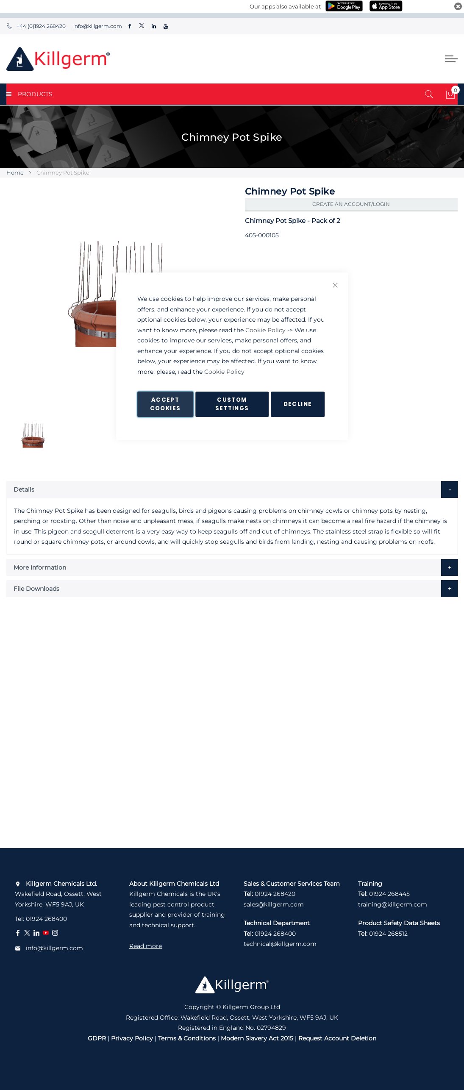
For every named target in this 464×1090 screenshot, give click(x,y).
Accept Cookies (165, 404)
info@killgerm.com (97, 26)
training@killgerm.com (392, 904)
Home (15, 172)
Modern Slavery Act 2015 (257, 1038)
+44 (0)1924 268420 (36, 26)
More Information (40, 567)
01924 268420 (275, 894)
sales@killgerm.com (274, 904)
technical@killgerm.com (280, 944)
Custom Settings (232, 404)
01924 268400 (46, 919)
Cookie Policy (265, 330)
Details (24, 489)
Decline (297, 404)
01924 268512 (388, 933)
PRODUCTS (29, 94)
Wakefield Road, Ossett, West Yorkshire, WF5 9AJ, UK (58, 894)
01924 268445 (389, 894)
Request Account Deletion (337, 1038)
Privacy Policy (132, 1038)
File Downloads (36, 588)
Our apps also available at (285, 6)
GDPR (97, 1038)
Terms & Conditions (187, 1038)
